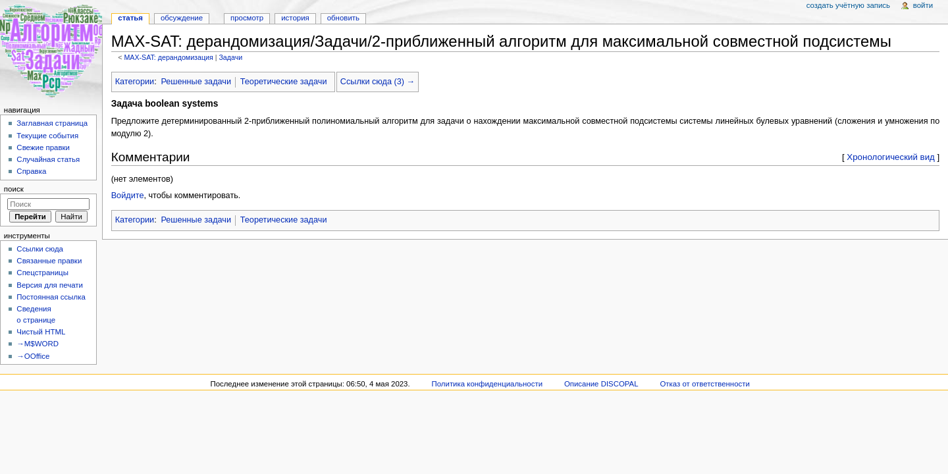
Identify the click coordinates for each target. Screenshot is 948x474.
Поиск (14, 189)
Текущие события (47, 136)
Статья (130, 18)
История (295, 18)
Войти (923, 5)
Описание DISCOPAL (601, 384)
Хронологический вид (891, 157)
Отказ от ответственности (704, 384)
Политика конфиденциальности (487, 384)
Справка (31, 171)
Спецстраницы (42, 272)
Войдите (127, 195)
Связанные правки (49, 261)
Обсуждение (182, 18)
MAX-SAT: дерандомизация (168, 57)
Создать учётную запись (848, 5)
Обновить (343, 18)
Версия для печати (49, 285)
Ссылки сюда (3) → (377, 81)
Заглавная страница (52, 123)
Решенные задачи (196, 81)
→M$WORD (37, 344)
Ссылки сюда (39, 249)
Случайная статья (48, 159)
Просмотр (246, 18)
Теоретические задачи (283, 81)
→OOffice (32, 356)
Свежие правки (43, 147)
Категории (135, 81)
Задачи (230, 57)
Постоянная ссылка (50, 297)
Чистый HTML (40, 332)
